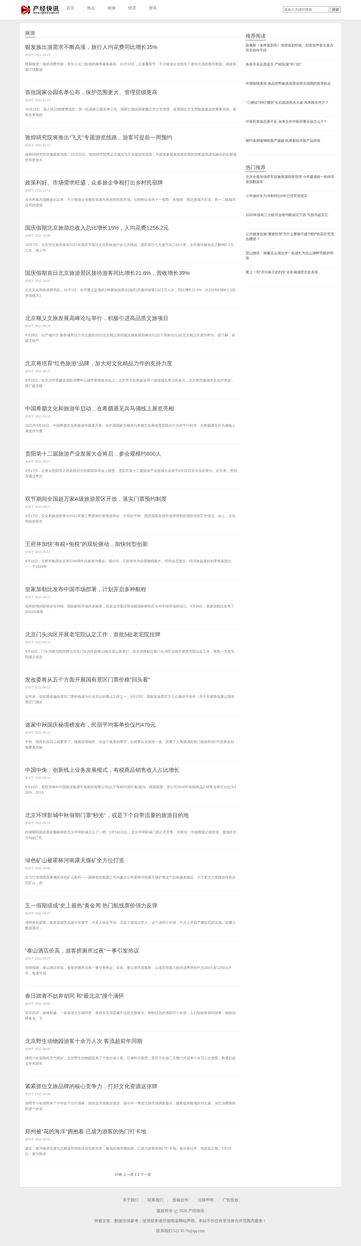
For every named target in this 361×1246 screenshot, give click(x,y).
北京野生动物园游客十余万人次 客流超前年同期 (83, 1041)
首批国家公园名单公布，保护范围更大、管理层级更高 (91, 92)
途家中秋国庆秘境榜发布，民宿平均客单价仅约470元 (90, 725)
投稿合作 (180, 1200)
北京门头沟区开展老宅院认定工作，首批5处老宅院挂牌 (92, 634)
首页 (70, 8)
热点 (91, 8)
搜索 (335, 10)
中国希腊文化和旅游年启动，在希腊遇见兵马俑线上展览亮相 (99, 408)
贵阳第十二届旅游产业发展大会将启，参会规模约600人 (93, 454)
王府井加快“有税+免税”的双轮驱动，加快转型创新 (86, 544)
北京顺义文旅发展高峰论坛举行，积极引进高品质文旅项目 (96, 318)
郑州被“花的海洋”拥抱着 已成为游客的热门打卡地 (85, 1131)
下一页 (145, 1174)
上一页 (128, 1174)
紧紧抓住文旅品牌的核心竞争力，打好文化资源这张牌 (91, 1086)
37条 (118, 1174)
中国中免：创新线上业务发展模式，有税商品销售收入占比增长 (102, 770)
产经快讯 (40, 10)
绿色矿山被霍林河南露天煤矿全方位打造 (74, 860)
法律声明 (206, 1200)
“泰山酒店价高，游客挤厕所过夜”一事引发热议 (82, 951)
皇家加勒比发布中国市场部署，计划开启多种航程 (85, 589)
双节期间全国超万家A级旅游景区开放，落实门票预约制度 (96, 499)
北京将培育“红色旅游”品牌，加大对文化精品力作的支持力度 (98, 363)
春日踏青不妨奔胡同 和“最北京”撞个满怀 (74, 996)
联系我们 (155, 1200)
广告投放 (230, 1200)
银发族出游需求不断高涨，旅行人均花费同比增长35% (91, 47)
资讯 (153, 8)
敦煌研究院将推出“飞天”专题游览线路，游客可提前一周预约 (98, 137)
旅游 (112, 8)
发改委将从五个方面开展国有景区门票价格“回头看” (87, 679)
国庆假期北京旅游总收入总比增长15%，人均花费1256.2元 (97, 228)
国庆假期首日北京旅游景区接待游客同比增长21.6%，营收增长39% (107, 273)
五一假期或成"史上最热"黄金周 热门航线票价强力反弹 (91, 905)
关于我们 (131, 1200)
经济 (132, 8)
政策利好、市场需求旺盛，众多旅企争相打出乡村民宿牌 (94, 182)
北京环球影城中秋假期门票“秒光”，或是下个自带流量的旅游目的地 (107, 815)
